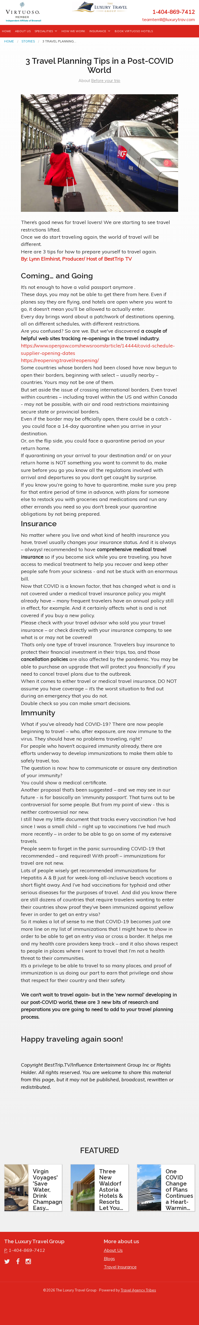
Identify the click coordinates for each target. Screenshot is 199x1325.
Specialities (44, 31)
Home (6, 31)
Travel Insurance (120, 1267)
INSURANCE (97, 31)
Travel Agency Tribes (138, 1290)
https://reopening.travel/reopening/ (60, 360)
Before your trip (105, 80)
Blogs (109, 1258)
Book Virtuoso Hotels (134, 31)
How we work (73, 31)
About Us (23, 31)
